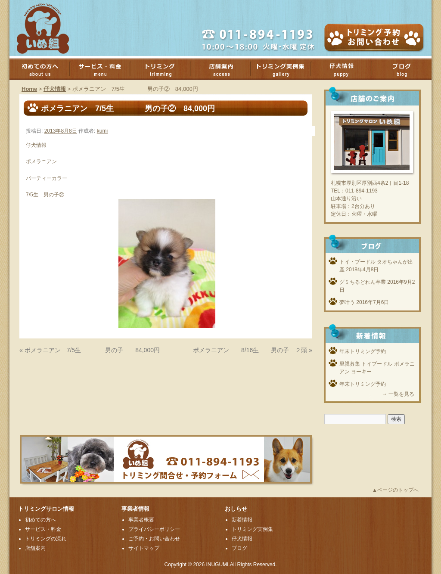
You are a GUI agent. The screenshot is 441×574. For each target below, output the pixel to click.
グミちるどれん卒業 (362, 282)
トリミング (164, 69)
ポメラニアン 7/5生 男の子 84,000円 (92, 350)
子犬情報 (345, 69)
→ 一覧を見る (398, 394)
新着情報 (242, 520)
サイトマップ (143, 548)
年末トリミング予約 (362, 351)
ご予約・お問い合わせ (154, 539)
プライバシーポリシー (154, 529)
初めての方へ (43, 69)
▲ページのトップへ (395, 490)
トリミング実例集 (285, 69)
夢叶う (347, 302)
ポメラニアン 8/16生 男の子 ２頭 (250, 350)
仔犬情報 (54, 89)
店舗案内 (224, 69)
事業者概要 (141, 520)
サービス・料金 (104, 69)
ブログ (405, 69)
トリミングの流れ (45, 539)
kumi (102, 131)
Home (29, 89)
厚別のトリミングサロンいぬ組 (50, 28)
